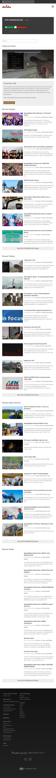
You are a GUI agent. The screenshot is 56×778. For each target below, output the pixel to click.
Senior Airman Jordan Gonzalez (44, 410)
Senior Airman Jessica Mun (43, 329)
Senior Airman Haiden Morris (44, 149)
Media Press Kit (7, 739)
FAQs (4, 727)
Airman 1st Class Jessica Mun (44, 201)
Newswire (6, 718)
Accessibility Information (9, 730)
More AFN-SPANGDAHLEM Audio (28, 680)
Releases (22, 695)
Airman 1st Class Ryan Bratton (27, 97)
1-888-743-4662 (7, 707)
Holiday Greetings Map (25, 699)
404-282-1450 (6, 695)
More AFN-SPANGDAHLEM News (28, 541)
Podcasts (22, 713)
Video (21, 706)
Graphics (22, 712)
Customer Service (7, 732)
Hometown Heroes (24, 697)
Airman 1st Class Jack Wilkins (44, 640)
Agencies (5, 745)
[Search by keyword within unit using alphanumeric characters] (19, 40)
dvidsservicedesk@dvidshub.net (11, 701)
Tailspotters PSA (10, 83)
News (21, 708)
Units (4, 743)
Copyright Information (8, 729)
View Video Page (9, 102)
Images (21, 705)
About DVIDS (7, 721)
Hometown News (25, 693)
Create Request (7, 738)
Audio (21, 710)
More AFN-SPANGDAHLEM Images (28, 248)
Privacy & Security (7, 725)
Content (22, 703)
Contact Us (6, 723)
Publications (23, 715)
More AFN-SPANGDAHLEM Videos (28, 395)
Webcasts (22, 717)
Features (6, 714)
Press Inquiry (7, 736)
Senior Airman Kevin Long (43, 476)
